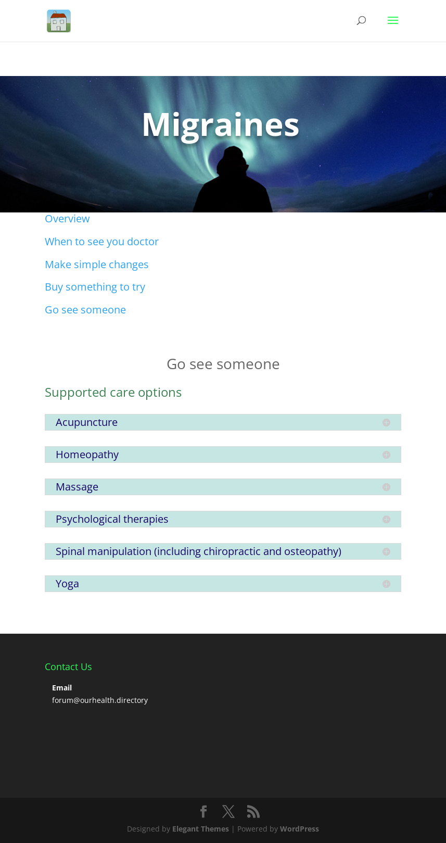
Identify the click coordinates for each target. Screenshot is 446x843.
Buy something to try (95, 287)
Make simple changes (97, 264)
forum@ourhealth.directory (100, 700)
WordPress (299, 829)
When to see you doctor (102, 241)
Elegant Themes (200, 829)
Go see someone (85, 310)
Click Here (80, 168)
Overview (67, 218)
